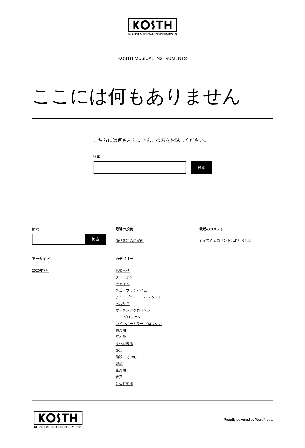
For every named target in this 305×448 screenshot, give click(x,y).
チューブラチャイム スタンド (139, 297)
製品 (119, 363)
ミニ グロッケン (128, 317)
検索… (98, 156)
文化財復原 (124, 344)
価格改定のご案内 (130, 240)
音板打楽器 (124, 383)
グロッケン (124, 277)
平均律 (121, 337)
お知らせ (123, 270)
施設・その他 (126, 357)
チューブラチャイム (131, 290)
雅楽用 (121, 370)
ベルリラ (123, 303)
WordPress (263, 419)
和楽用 (121, 330)
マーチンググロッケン (133, 310)
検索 (35, 229)
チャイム (123, 284)
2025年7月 (40, 270)
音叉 (119, 377)
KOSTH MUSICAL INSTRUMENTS (152, 58)
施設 (119, 350)
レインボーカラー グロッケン (139, 324)
